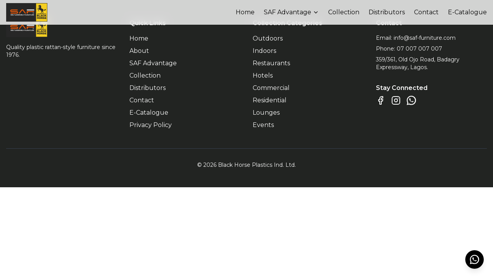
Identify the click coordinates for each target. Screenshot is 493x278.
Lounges (266, 112)
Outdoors (268, 38)
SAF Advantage (291, 12)
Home (245, 12)
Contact (426, 12)
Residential (270, 100)
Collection (343, 12)
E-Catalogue (467, 12)
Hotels (263, 75)
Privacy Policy (150, 125)
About (139, 50)
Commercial (271, 88)
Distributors (387, 12)
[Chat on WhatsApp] (411, 100)
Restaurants (271, 63)
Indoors (264, 50)
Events (263, 125)
